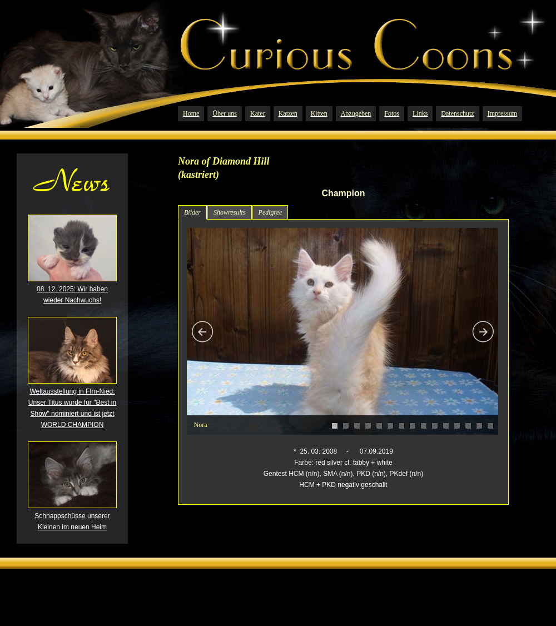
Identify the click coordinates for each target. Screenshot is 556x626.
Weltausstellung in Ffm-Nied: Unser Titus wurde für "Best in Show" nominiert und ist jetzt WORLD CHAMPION (72, 404)
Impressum (502, 113)
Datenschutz (457, 113)
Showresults (230, 212)
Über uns (224, 113)
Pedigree (270, 212)
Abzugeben (356, 113)
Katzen (288, 113)
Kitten (319, 113)
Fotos (391, 113)
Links (420, 113)
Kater (257, 113)
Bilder (192, 212)
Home (191, 113)
